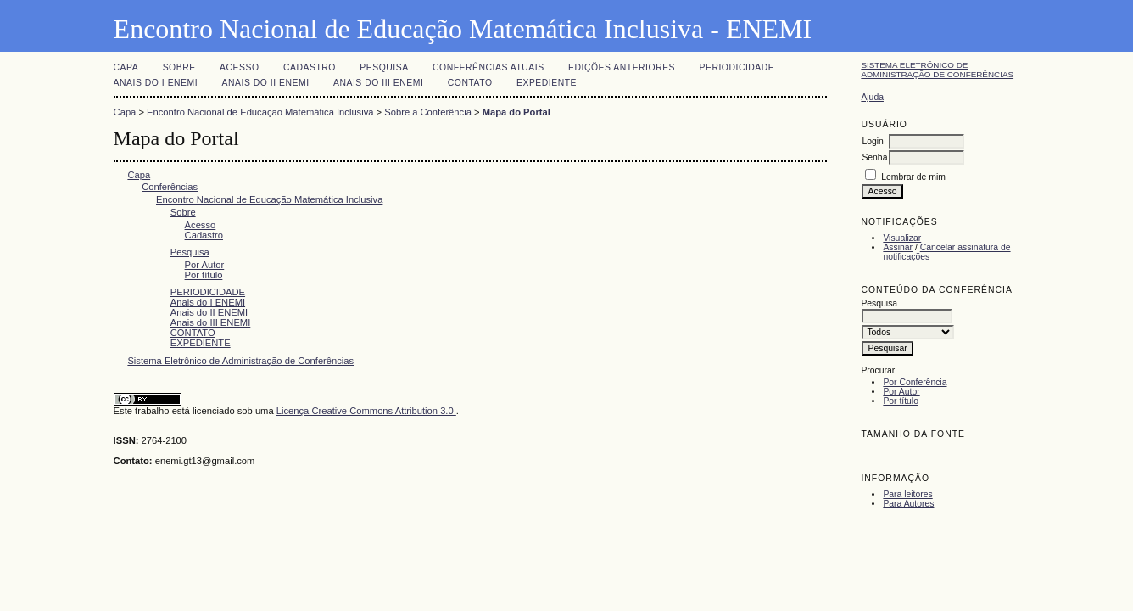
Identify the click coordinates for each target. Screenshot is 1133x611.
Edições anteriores (621, 67)
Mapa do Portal (516, 112)
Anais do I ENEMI (156, 82)
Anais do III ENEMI (378, 82)
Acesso (239, 67)
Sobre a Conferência (428, 112)
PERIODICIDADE (737, 67)
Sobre (179, 67)
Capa (126, 67)
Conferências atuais (488, 67)
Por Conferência (914, 382)
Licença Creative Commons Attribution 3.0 (366, 411)
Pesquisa (384, 67)
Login (872, 141)
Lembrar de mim (913, 177)
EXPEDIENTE (546, 82)
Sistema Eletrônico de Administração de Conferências (937, 69)
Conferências (170, 187)
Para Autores (908, 503)
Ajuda (872, 97)
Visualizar (902, 238)
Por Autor (901, 391)
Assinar (898, 247)
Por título (900, 401)
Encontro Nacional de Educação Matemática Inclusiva (260, 112)
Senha (874, 157)
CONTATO (470, 82)
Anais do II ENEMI (266, 82)
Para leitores (907, 494)
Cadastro (309, 67)
